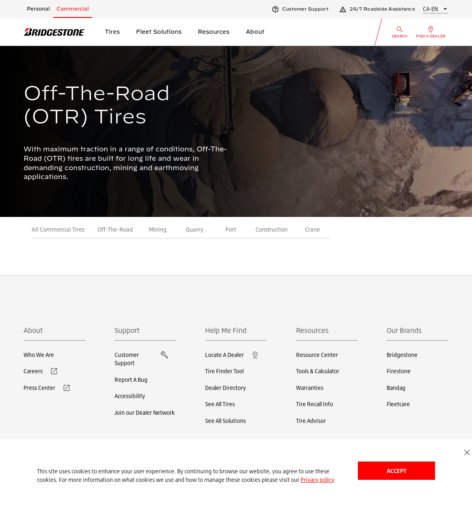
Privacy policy (317, 479)
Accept (396, 470)
